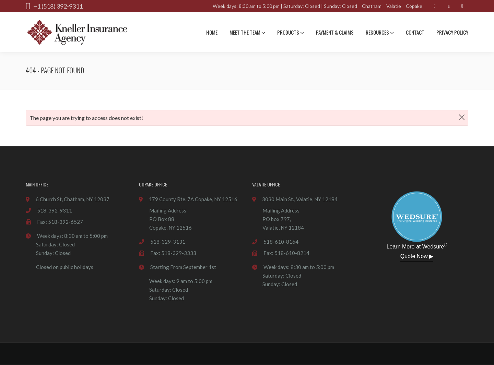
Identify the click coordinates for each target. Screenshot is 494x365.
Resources (380, 32)
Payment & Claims (335, 32)
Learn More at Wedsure (417, 246)
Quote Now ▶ (416, 256)
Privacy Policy (452, 32)
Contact (415, 32)
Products (290, 32)
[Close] (462, 117)
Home (211, 32)
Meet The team (247, 32)
